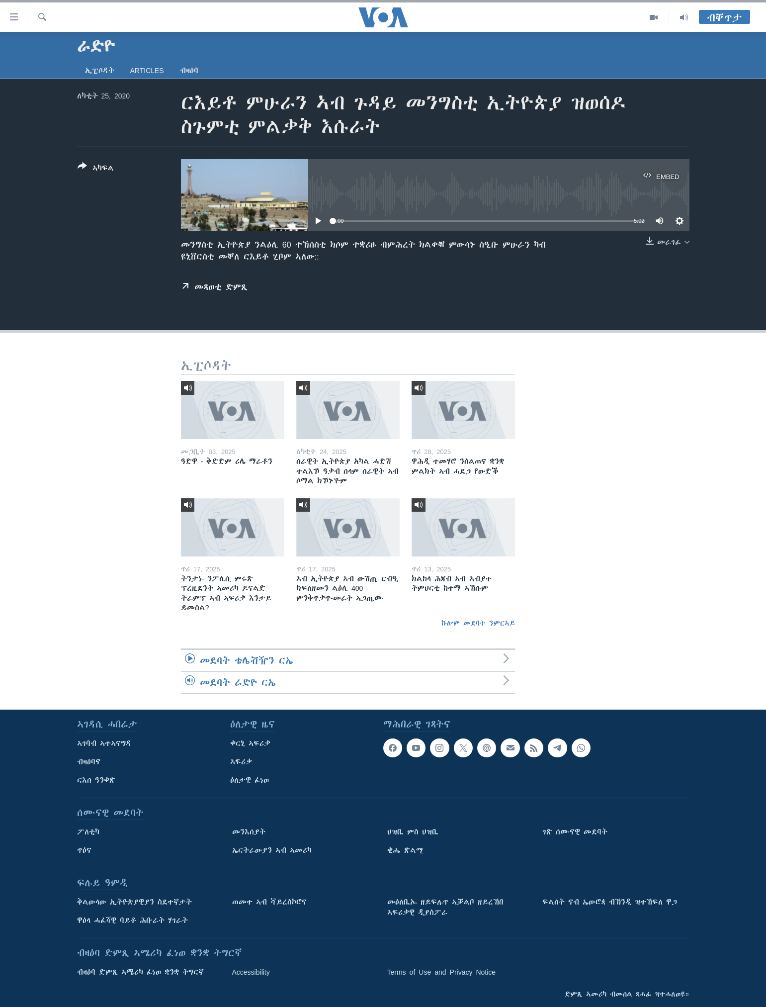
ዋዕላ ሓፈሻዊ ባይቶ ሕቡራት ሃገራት (132, 920)
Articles (147, 70)
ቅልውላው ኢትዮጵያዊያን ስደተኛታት (134, 902)
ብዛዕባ (189, 70)
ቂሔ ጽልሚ (405, 850)
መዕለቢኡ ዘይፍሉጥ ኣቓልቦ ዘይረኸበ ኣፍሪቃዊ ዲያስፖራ (445, 907)
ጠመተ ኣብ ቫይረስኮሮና (269, 902)
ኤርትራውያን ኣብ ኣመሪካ (272, 850)
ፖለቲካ (88, 831)
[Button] (96, 169)
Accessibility (251, 972)
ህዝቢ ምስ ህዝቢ (412, 831)
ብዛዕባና (88, 761)
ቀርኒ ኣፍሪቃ (250, 743)
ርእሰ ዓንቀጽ (96, 780)
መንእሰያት (248, 831)
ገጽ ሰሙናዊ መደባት (574, 831)
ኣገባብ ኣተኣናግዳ (104, 743)
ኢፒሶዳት (99, 70)
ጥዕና (84, 850)
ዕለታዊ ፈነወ (249, 780)
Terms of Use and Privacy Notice (441, 972)
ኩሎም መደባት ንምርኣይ (478, 623)
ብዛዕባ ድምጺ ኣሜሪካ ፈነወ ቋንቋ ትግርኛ (140, 972)
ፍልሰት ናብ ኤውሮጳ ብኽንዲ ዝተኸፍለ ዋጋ (609, 902)
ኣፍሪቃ (241, 761)
